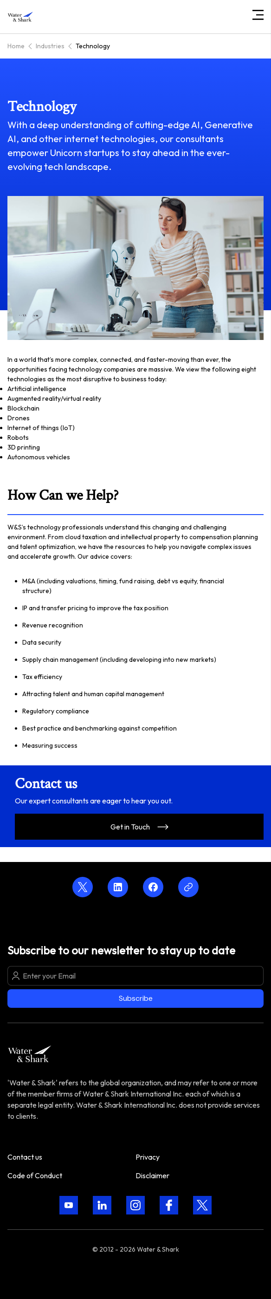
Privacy (148, 1157)
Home (16, 46)
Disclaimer (152, 1175)
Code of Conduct (34, 1175)
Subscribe (136, 998)
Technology (93, 46)
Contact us (24, 1157)
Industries (50, 46)
